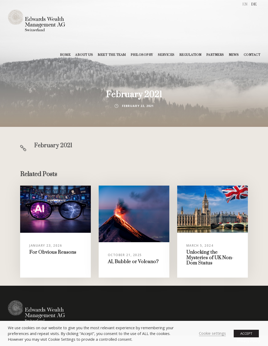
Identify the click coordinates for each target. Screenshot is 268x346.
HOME (65, 55)
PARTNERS (215, 55)
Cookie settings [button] (212, 333)
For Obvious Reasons (52, 252)
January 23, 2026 (45, 245)
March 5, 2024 (200, 245)
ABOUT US (84, 55)
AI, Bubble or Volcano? (133, 262)
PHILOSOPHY (142, 55)
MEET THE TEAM (112, 55)
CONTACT (252, 55)
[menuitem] (245, 4)
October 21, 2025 (125, 255)
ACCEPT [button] (246, 333)
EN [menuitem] (245, 4)
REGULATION (190, 55)
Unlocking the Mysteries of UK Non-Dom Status (209, 257)
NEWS (234, 55)
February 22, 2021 (138, 106)
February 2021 (53, 145)
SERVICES (166, 55)
